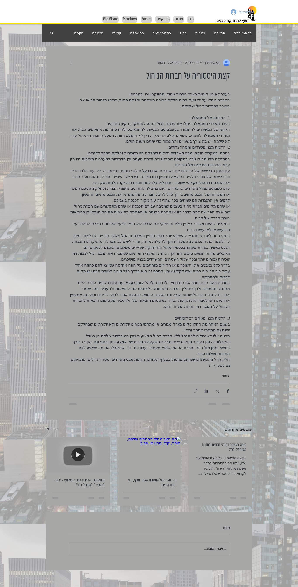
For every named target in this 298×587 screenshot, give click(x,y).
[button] (52, 33)
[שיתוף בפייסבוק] (228, 391)
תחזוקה (219, 33)
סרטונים (97, 33)
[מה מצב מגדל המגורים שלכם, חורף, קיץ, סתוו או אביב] (149, 455)
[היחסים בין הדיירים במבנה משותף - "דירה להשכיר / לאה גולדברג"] (78, 455)
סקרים (78, 33)
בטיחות (200, 33)
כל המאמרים (243, 33)
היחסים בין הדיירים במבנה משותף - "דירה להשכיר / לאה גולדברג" (79, 482)
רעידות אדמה (161, 33)
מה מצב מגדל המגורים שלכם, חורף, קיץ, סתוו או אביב (151, 482)
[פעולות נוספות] (70, 62)
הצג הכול (52, 429)
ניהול (183, 33)
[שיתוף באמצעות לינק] (196, 391)
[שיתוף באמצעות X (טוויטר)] (217, 391)
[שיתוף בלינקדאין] (206, 391)
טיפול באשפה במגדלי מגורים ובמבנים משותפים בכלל (224, 447)
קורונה (116, 33)
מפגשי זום (137, 33)
